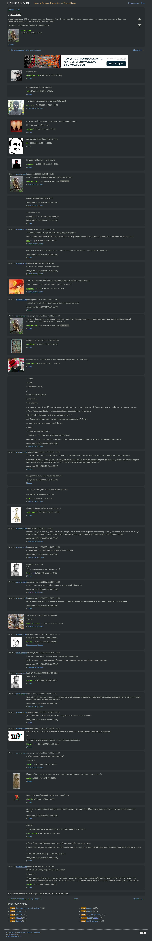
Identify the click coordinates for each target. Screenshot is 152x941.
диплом (18, 911)
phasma (29, 344)
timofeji (29, 799)
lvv (27, 498)
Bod (27, 573)
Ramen (29, 744)
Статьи (53, 3)
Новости (37, 3)
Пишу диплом (92, 918)
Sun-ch (29, 642)
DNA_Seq (30, 623)
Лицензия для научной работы (27, 908)
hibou (23, 30)
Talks (18, 10)
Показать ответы (32, 557)
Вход (143, 3)
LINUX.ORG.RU (19, 3)
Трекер (67, 3)
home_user (30, 75)
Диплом (19, 914)
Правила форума (20, 932)
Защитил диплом (93, 914)
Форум (60, 3)
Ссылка (11, 44)
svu (27, 105)
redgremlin (30, 289)
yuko (28, 91)
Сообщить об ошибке (13, 934)
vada (28, 512)
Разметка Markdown (33, 932)
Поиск (73, 3)
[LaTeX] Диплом (92, 921)
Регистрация (133, 3)
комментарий (21, 174)
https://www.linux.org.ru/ (13, 936)
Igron (28, 363)
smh (28, 241)
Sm (27, 143)
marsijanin (30, 833)
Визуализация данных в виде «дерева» (26, 50)
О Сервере (10, 932)
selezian (29, 129)
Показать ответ (32, 108)
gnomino (29, 778)
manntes (29, 164)
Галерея (45, 3)
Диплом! (14, 14)
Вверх (143, 933)
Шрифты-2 (137, 50)
